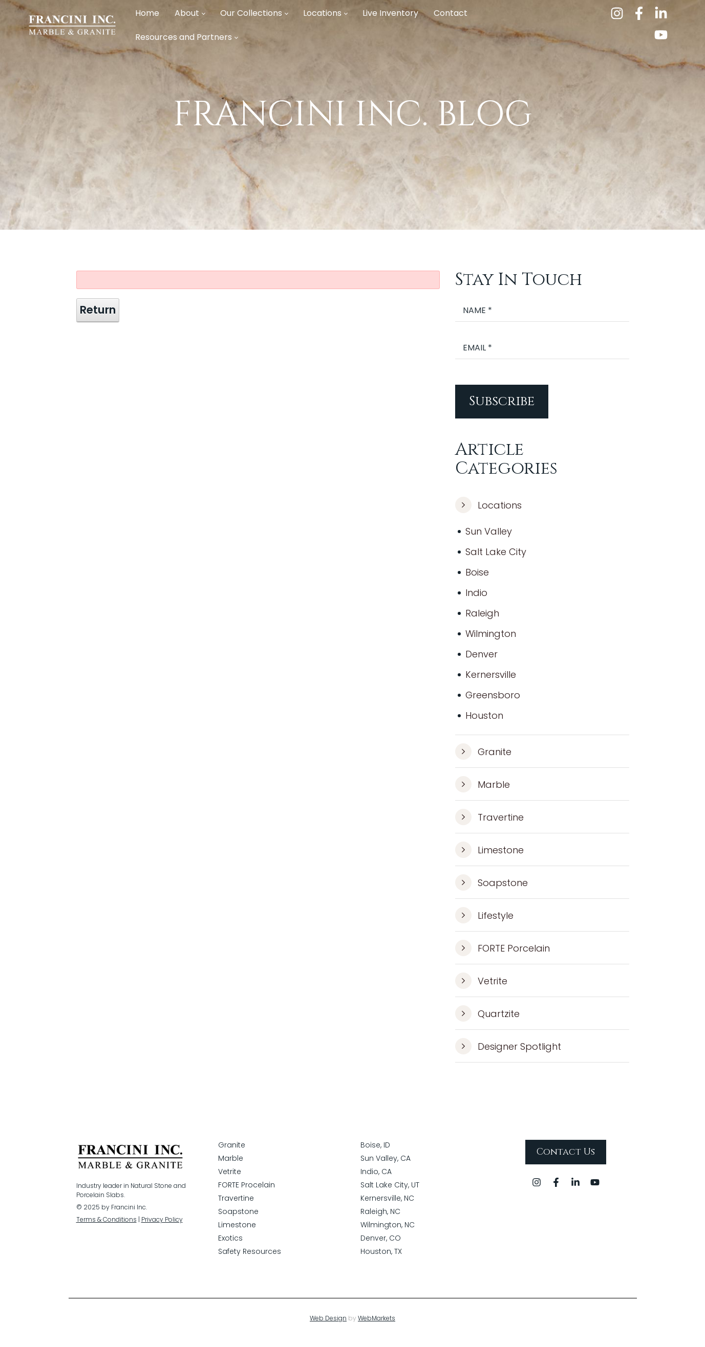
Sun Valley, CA (385, 1167)
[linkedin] (661, 13)
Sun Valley (488, 537)
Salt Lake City (495, 557)
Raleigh (482, 619)
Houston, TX (381, 1260)
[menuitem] (147, 14)
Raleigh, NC (380, 1220)
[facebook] (639, 13)
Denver (481, 660)
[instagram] (617, 13)
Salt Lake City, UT (389, 1193)
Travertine (489, 823)
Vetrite (481, 987)
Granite (483, 758)
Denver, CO (380, 1247)
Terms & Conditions (106, 1228)
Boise (477, 578)
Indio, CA (376, 1180)
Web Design (328, 1326)
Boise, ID (375, 1154)
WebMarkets (376, 1326)
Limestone (489, 856)
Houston (484, 721)
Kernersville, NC (387, 1207)
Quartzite (487, 1020)
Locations (488, 511)
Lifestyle (484, 922)
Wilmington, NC (387, 1233)
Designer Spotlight (508, 1053)
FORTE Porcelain (502, 954)
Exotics (230, 1247)
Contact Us (566, 1160)
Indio (476, 598)
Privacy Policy (162, 1228)
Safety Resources (249, 1260)
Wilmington (490, 639)
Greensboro (492, 701)
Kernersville (490, 680)
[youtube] (661, 34)
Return (98, 316)
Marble (482, 791)
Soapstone (491, 889)
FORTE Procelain (246, 1193)
